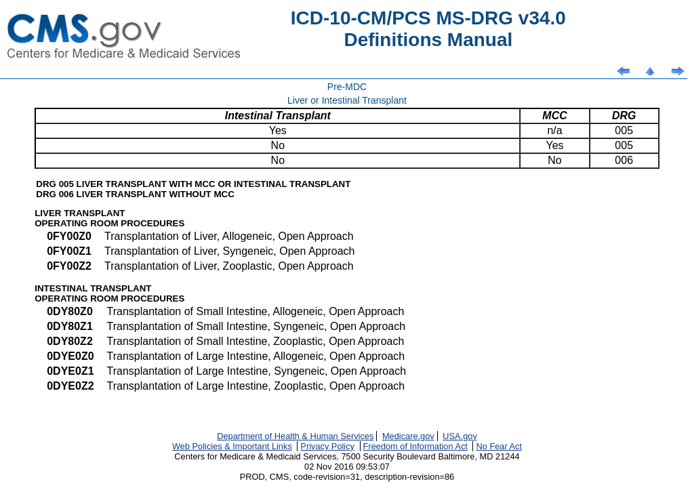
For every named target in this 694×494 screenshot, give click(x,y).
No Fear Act (499, 446)
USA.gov (460, 436)
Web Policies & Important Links (232, 446)
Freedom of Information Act (415, 446)
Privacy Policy (327, 446)
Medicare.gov (408, 436)
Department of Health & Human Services (295, 436)
